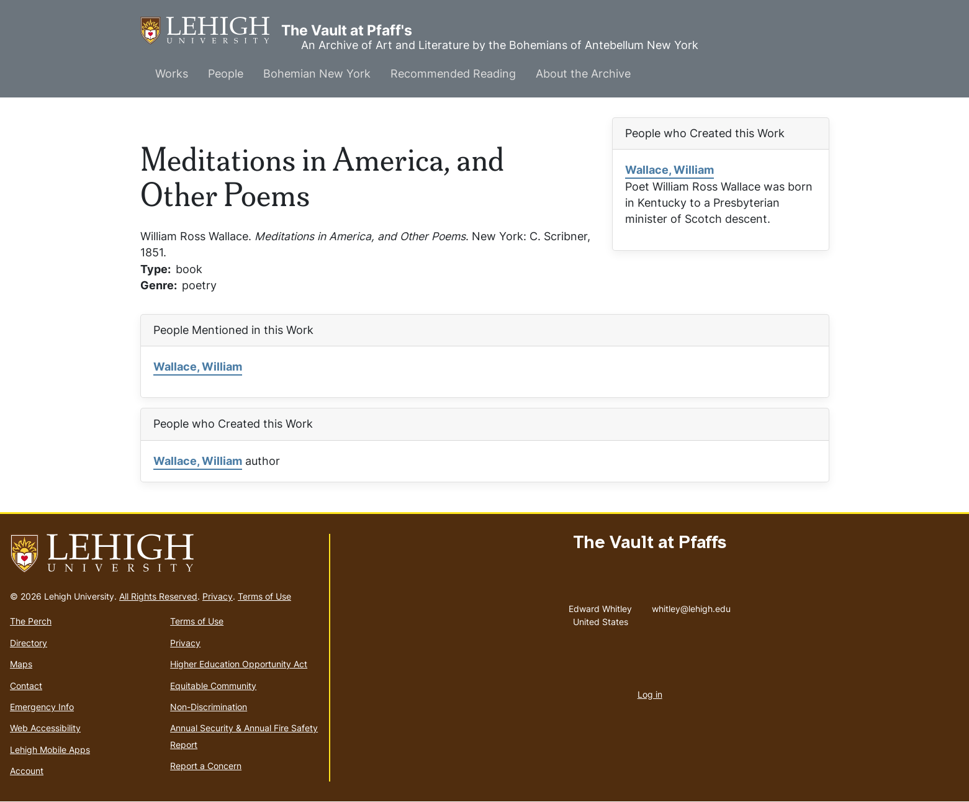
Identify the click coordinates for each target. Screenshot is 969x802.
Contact (26, 686)
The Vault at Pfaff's (210, 31)
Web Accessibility (45, 728)
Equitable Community (213, 686)
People (225, 73)
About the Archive (583, 73)
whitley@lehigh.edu (691, 606)
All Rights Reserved (158, 596)
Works (171, 73)
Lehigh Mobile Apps (50, 749)
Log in (650, 694)
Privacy (217, 596)
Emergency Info (42, 707)
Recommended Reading (453, 73)
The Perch (31, 621)
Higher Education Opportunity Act (238, 664)
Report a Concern (205, 766)
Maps (21, 664)
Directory (28, 643)
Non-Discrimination (208, 707)
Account (26, 771)
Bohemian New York (317, 73)
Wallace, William (669, 170)
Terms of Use (264, 596)
